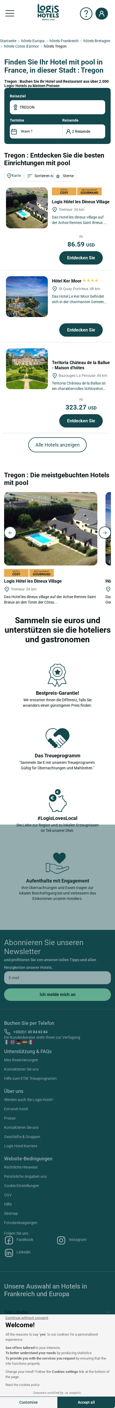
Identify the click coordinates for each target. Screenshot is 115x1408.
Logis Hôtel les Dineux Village (81, 201)
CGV (8, 1195)
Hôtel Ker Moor (75, 281)
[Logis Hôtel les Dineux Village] (27, 207)
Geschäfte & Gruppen (22, 1137)
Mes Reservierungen (21, 1060)
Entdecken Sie (81, 257)
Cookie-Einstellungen (21, 1185)
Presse (9, 1118)
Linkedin (17, 1253)
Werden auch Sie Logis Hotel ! (29, 1099)
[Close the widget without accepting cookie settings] (27, 1318)
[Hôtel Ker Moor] (27, 296)
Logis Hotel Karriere (20, 1146)
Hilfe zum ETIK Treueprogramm (30, 1078)
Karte (14, 176)
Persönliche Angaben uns (25, 1176)
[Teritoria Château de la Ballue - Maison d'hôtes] (27, 368)
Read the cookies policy (22, 1385)
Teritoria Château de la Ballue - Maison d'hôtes (81, 365)
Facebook (18, 1240)
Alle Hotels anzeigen (57, 445)
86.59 (81, 244)
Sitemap (11, 1213)
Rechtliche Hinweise (21, 1167)
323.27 (81, 407)
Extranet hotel (16, 1109)
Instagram (71, 1240)
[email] (57, 977)
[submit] (57, 994)
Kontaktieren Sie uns (21, 1069)
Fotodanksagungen (20, 1223)
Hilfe (8, 1204)
